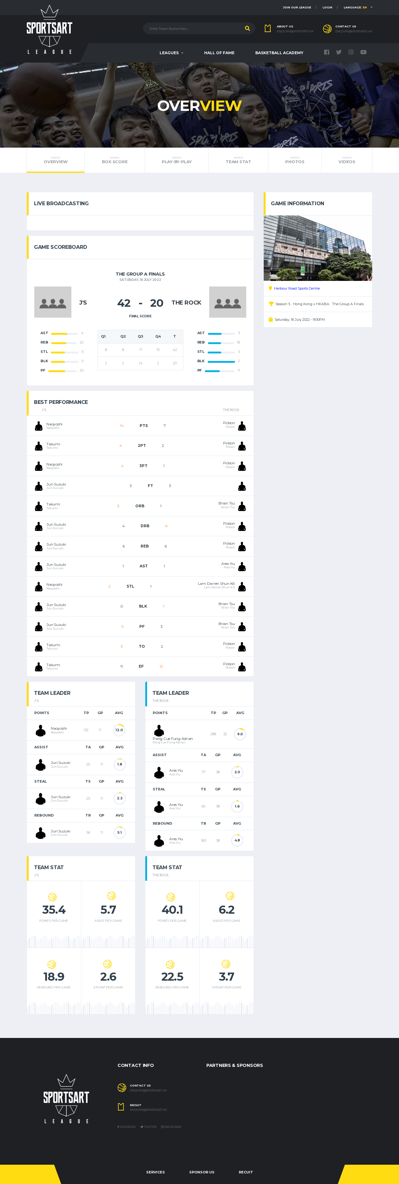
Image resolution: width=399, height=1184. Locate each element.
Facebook (127, 1127)
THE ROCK (186, 302)
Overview (55, 160)
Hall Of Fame (219, 52)
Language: (355, 7)
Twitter (148, 1127)
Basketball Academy (279, 52)
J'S (83, 302)
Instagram (171, 1127)
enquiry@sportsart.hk (148, 1090)
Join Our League (297, 7)
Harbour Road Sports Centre (297, 288)
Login (327, 7)
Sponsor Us (201, 1172)
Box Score (114, 160)
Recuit (246, 1172)
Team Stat (238, 160)
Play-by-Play (176, 160)
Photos (295, 160)
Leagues (169, 52)
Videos (347, 160)
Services (155, 1172)
